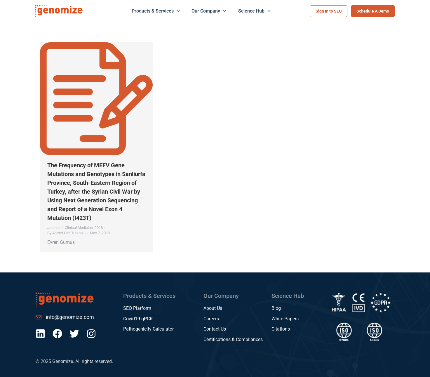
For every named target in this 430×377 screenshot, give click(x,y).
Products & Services (156, 10)
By (66, 233)
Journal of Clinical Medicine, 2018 (75, 227)
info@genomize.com (70, 317)
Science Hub (254, 10)
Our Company (209, 10)
